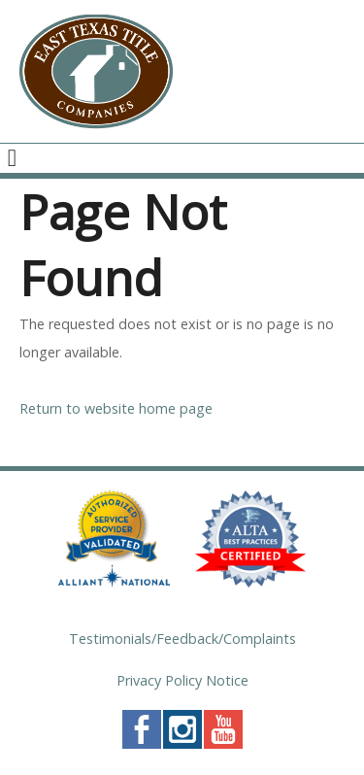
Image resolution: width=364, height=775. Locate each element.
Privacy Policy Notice (182, 680)
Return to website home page (116, 408)
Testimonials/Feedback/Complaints (182, 638)
